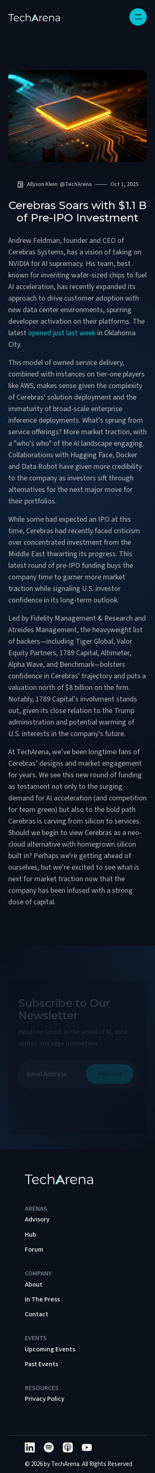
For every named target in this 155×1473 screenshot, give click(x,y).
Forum (34, 1249)
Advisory (37, 1219)
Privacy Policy (44, 1398)
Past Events (41, 1364)
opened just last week (61, 333)
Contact (36, 1314)
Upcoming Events (50, 1349)
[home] (34, 17)
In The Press (42, 1299)
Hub (30, 1234)
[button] (138, 17)
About (34, 1284)
